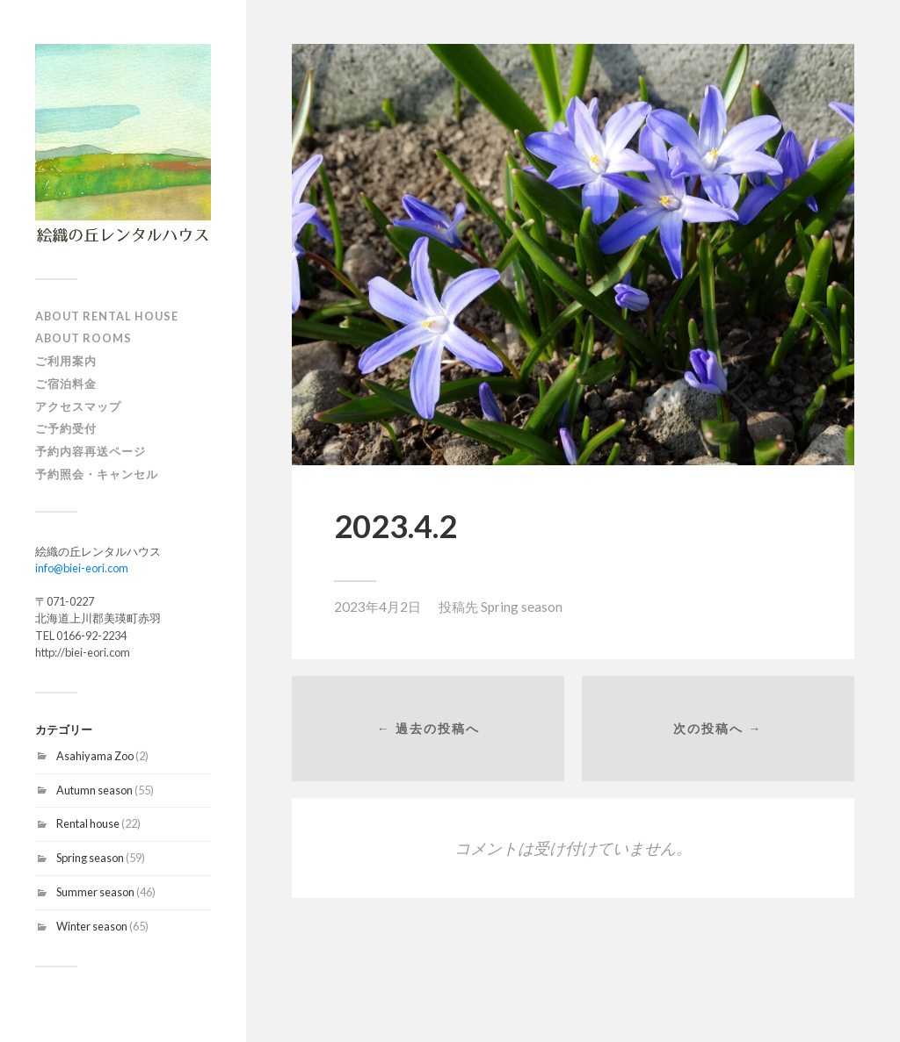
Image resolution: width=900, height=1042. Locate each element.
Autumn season (94, 790)
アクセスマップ (78, 406)
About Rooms (83, 338)
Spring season (90, 858)
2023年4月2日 (377, 606)
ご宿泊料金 (66, 384)
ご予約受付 (66, 428)
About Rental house (106, 316)
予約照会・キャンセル (96, 474)
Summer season (95, 892)
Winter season (91, 926)
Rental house (88, 823)
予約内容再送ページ (90, 451)
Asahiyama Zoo (95, 756)
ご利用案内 (66, 361)
